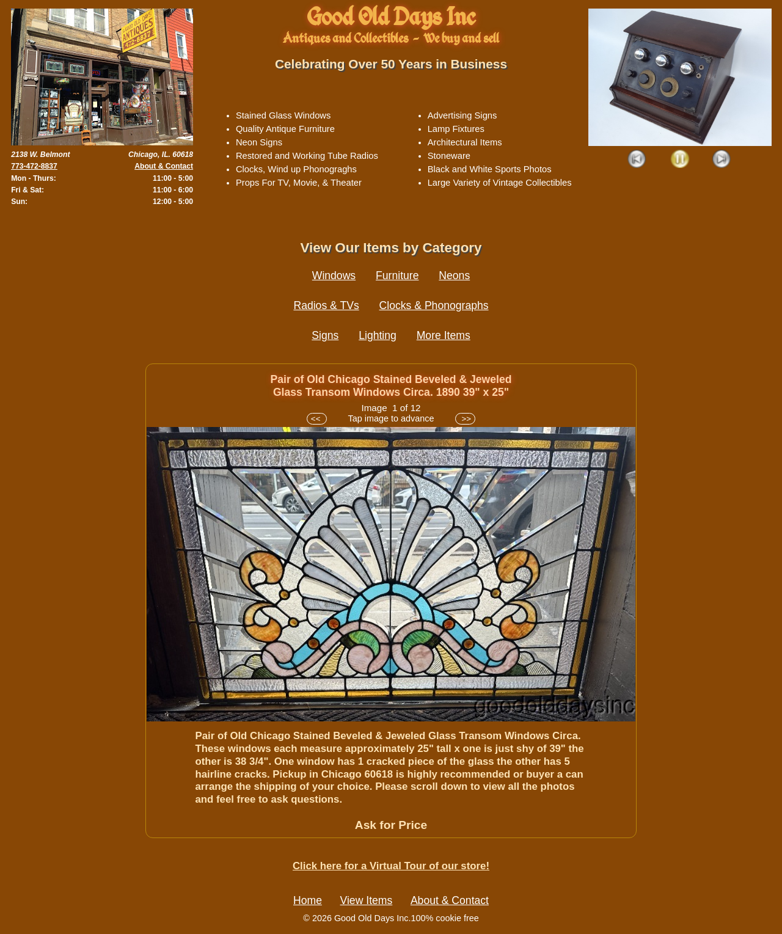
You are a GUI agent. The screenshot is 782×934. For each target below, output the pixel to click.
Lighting (377, 335)
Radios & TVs (326, 305)
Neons (454, 275)
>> (465, 418)
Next (722, 160)
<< (317, 418)
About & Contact (163, 166)
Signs (325, 335)
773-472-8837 (34, 166)
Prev (637, 160)
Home (307, 900)
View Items (366, 900)
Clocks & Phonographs (434, 305)
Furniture (397, 275)
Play (680, 160)
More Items (443, 335)
